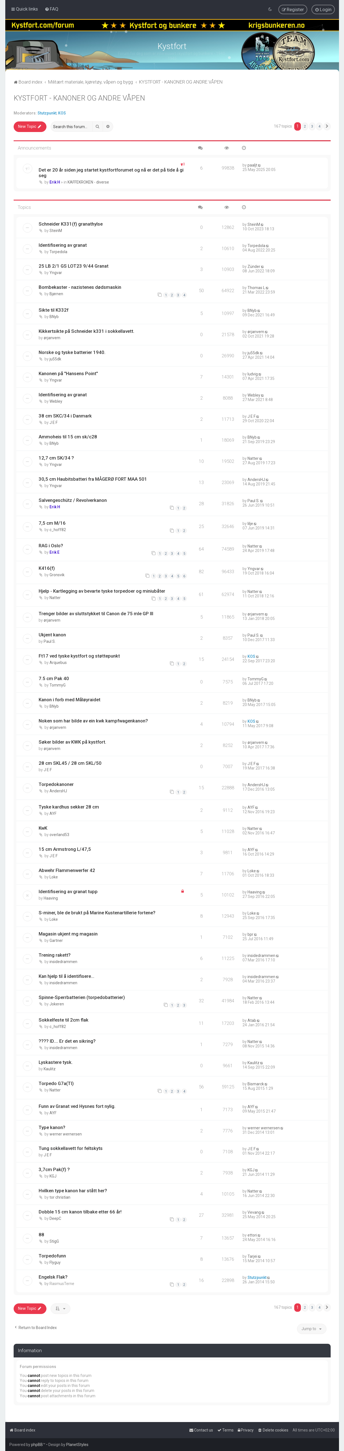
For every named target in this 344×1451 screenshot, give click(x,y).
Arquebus (58, 662)
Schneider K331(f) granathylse (71, 223)
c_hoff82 (58, 529)
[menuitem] (51, 9)
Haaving (51, 897)
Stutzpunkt (47, 112)
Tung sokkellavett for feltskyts (71, 1148)
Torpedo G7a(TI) (56, 1083)
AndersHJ (256, 479)
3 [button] (312, 126)
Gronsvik (57, 574)
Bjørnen (56, 293)
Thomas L (256, 287)
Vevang (254, 1212)
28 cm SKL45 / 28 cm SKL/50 (70, 762)
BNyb (54, 316)
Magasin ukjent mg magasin (68, 933)
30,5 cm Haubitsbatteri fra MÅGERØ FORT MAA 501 (93, 479)
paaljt (252, 164)
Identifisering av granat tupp (68, 891)
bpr (250, 934)
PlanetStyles (77, 1444)
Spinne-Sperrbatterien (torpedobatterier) (82, 997)
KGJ (53, 1176)
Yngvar (56, 272)
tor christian (60, 1197)
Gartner (56, 940)
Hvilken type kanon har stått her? (73, 1190)
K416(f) (47, 568)
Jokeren (57, 1003)
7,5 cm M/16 (52, 522)
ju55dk (55, 358)
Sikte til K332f (53, 309)
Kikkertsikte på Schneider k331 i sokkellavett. (86, 330)
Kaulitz (50, 1068)
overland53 (59, 834)
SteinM (56, 230)
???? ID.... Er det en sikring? (67, 1040)
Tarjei (252, 1256)
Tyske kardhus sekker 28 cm (69, 806)
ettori (252, 1234)
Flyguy (55, 1262)
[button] (327, 126)
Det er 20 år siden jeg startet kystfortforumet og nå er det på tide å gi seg (111, 172)
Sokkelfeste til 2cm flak (63, 1019)
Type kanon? (52, 1127)
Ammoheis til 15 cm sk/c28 (68, 436)
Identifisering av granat (63, 244)
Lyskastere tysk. (56, 1061)
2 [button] (305, 126)
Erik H (55, 181)
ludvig (253, 373)
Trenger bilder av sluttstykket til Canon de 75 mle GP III (96, 613)
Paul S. (253, 500)
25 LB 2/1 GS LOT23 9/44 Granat (73, 265)
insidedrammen (63, 961)
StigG (54, 1241)
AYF (53, 813)
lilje (250, 523)
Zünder (254, 266)
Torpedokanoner (56, 783)
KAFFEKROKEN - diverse (88, 181)
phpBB (37, 1444)
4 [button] (319, 126)
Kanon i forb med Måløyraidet (69, 699)
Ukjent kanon (52, 634)
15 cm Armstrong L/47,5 (65, 848)
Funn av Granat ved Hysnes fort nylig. (77, 1105)
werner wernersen (66, 1133)
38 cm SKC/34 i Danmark (65, 415)
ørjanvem (52, 337)
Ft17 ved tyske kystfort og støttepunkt (79, 655)
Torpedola (58, 251)
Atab (252, 1020)
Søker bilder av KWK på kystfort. (72, 741)
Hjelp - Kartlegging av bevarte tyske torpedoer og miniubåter (102, 590)
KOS (62, 112)
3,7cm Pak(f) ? (54, 1169)
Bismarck (256, 1083)
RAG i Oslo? (51, 545)
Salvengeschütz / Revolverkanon (73, 499)
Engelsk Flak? (53, 1276)
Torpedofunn (52, 1255)
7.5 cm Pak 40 (54, 678)
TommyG (58, 684)
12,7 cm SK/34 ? (56, 457)
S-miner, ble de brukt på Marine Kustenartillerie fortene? (97, 912)
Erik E (55, 551)
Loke (54, 876)
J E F (54, 422)
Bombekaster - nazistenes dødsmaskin (80, 287)
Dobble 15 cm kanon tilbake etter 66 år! (80, 1211)
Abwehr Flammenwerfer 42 (67, 870)
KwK (43, 827)
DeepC (55, 1218)
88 (41, 1234)
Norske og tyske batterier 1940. (72, 352)
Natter (253, 458)
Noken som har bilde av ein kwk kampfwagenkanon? (93, 720)
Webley (56, 401)
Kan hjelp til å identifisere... (66, 975)
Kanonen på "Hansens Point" (68, 373)
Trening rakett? (55, 954)
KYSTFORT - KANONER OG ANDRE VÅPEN (79, 98)
